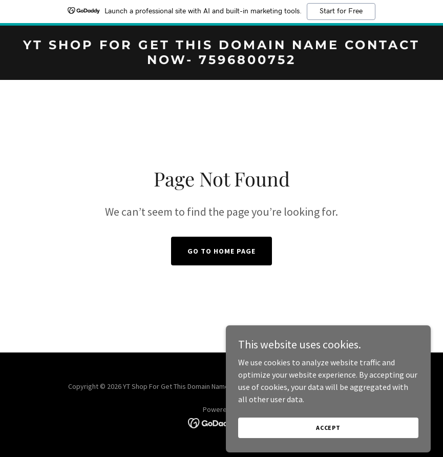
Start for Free (341, 11)
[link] (221, 61)
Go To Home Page (221, 251)
